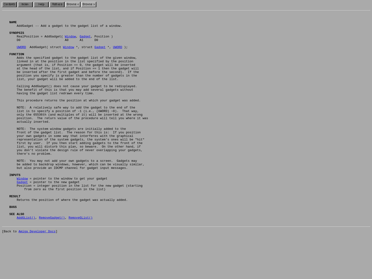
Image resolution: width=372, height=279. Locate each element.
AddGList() (26, 258)
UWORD (21, 54)
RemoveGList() (81, 258)
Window (70, 41)
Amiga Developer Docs (37, 274)
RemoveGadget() (52, 258)
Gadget (85, 41)
